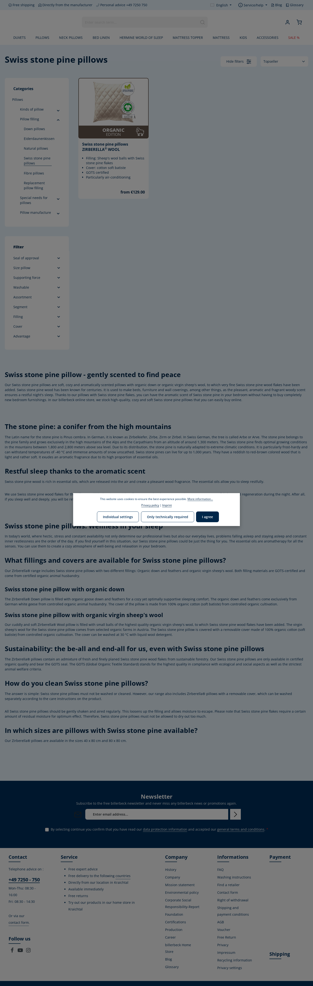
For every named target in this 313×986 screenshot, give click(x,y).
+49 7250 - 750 (24, 879)
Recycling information (234, 960)
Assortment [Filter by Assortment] (37, 297)
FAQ (220, 869)
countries (123, 876)
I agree (207, 516)
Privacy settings (229, 968)
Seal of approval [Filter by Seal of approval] (37, 258)
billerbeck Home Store (178, 948)
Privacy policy (150, 505)
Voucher (223, 929)
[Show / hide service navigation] (252, 5)
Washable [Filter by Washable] (37, 287)
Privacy (222, 945)
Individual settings (118, 516)
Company (172, 877)
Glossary (294, 5)
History (170, 869)
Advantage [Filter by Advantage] (37, 336)
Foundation (174, 914)
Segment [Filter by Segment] (37, 307)
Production (173, 929)
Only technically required (167, 516)
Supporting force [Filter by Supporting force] (37, 277)
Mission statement (180, 885)
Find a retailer (228, 885)
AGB (220, 922)
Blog (276, 5)
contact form (19, 922)
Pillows (17, 99)
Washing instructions (234, 877)
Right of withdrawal (232, 900)
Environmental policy (182, 892)
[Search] (202, 22)
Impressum (226, 952)
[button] (58, 110)
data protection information (165, 829)
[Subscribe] (235, 814)
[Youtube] (21, 951)
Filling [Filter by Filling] (37, 316)
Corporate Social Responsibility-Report (182, 903)
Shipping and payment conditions (233, 911)
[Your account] (287, 22)
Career (170, 937)
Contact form (227, 892)
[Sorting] (284, 61)
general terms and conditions (240, 829)
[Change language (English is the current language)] (221, 5)
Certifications (175, 922)
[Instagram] (28, 951)
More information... (200, 499)
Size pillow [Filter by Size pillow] (37, 268)
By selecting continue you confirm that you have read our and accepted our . (159, 829)
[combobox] (140, 22)
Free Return (226, 937)
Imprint (167, 505)
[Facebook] (13, 951)
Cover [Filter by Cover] (37, 326)
